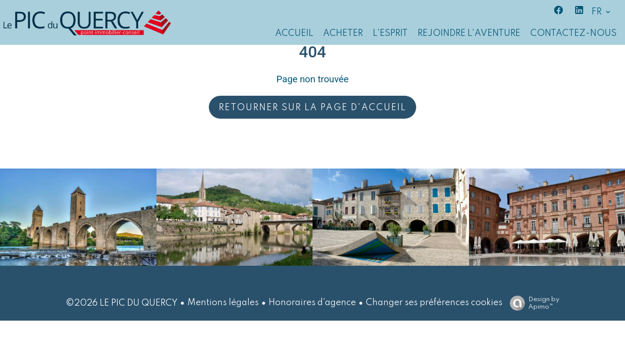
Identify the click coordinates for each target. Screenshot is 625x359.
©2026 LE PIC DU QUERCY (121, 303)
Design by (532, 303)
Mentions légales (223, 302)
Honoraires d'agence (312, 302)
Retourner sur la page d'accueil (312, 107)
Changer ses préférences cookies (434, 302)
